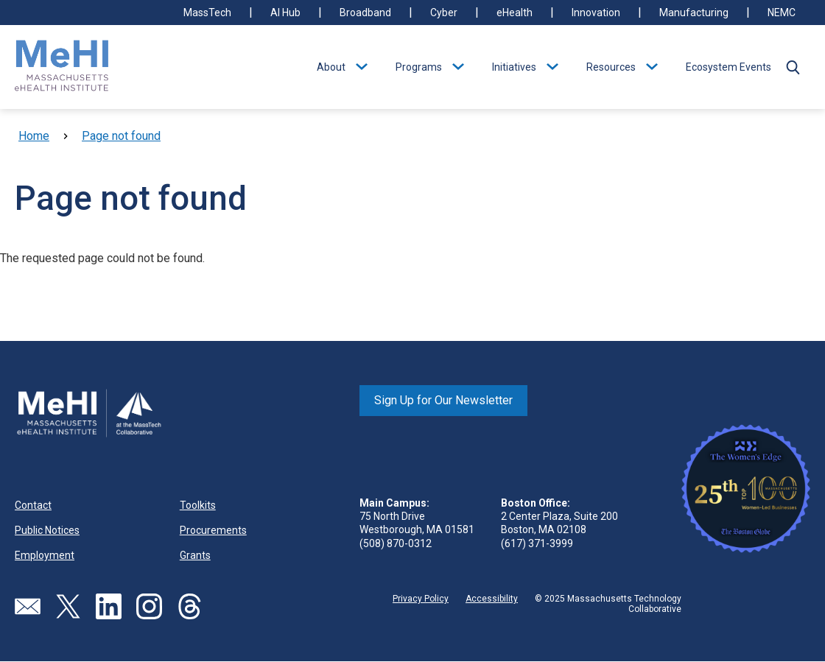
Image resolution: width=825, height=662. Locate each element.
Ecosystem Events (728, 67)
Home (33, 136)
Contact (33, 505)
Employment (44, 555)
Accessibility (492, 599)
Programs (419, 67)
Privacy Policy (421, 599)
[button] (792, 67)
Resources (611, 67)
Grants (195, 555)
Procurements (213, 530)
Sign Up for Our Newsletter (443, 400)
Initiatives (514, 67)
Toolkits (198, 505)
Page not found (121, 136)
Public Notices (47, 530)
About (331, 67)
